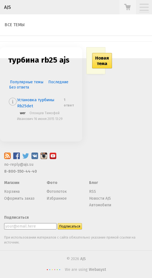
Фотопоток (57, 191)
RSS (92, 191)
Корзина (12, 191)
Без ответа (19, 87)
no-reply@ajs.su (18, 164)
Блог (93, 182)
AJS (7, 7)
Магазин (11, 182)
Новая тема (102, 60)
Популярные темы (26, 82)
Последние (58, 82)
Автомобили (100, 205)
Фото (52, 182)
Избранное (57, 198)
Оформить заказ (19, 198)
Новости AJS (100, 198)
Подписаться (16, 217)
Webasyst (97, 269)
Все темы (15, 24)
